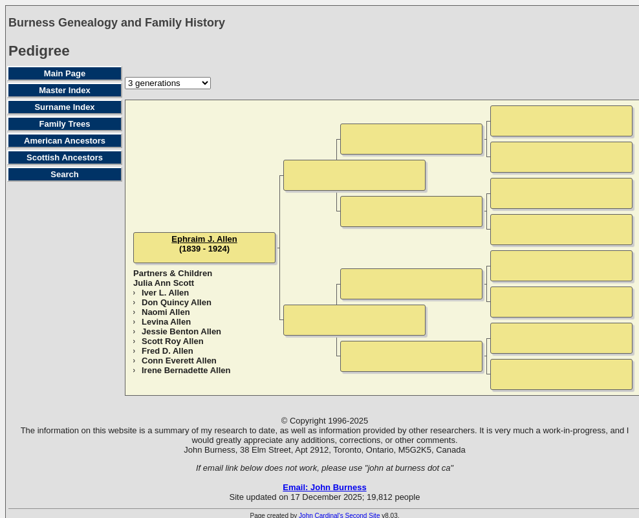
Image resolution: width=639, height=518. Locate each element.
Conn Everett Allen (179, 360)
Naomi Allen (166, 312)
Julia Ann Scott (163, 283)
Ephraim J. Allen (204, 239)
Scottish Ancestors (65, 157)
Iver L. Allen (165, 292)
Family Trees (65, 124)
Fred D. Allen (167, 351)
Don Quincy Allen (176, 302)
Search (64, 174)
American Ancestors (64, 141)
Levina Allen (166, 322)
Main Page (64, 73)
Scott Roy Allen (173, 341)
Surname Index (64, 107)
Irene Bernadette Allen (186, 370)
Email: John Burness (324, 487)
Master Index (64, 90)
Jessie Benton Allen (181, 331)
